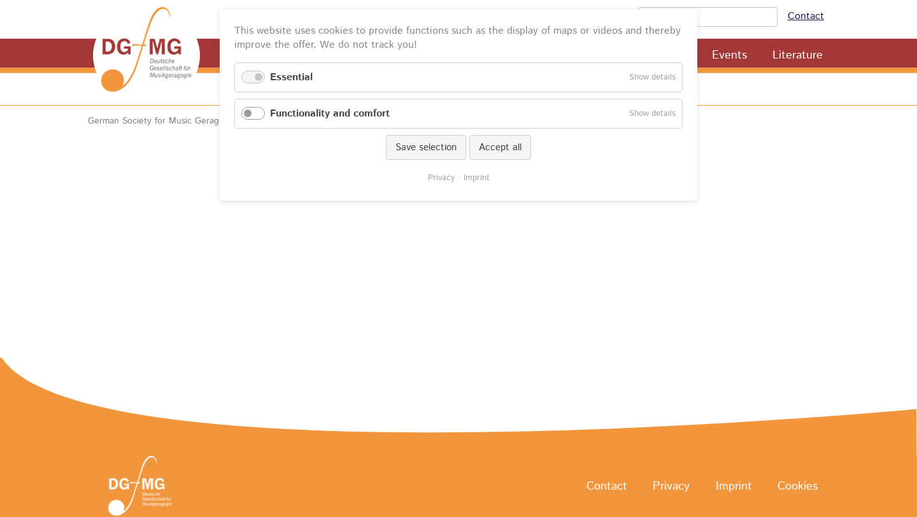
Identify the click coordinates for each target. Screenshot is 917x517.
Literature (797, 55)
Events (729, 55)
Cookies (798, 486)
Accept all (500, 147)
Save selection (426, 147)
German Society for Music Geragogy (161, 121)
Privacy (671, 486)
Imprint (734, 486)
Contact (806, 16)
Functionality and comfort (330, 113)
